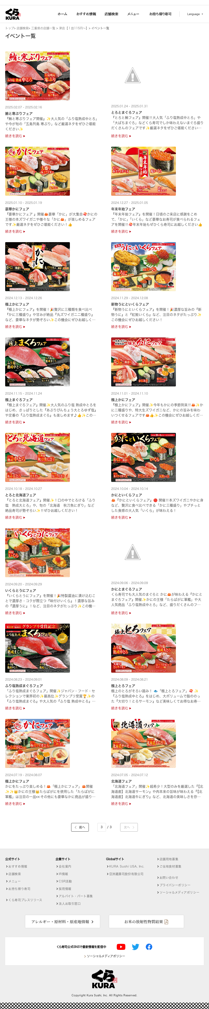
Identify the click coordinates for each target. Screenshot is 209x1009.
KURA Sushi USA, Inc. (126, 866)
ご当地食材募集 (170, 866)
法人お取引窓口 (70, 903)
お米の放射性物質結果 (143, 921)
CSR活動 (65, 881)
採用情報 (65, 888)
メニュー (14, 881)
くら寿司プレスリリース (25, 899)
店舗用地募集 (169, 859)
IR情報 (63, 873)
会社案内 (65, 866)
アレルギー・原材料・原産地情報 (60, 921)
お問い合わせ (169, 877)
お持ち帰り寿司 (19, 888)
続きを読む (15, 136)
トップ (9, 28)
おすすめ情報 (17, 866)
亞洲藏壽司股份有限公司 (126, 873)
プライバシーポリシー (175, 885)
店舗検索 (23, 28)
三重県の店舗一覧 (43, 28)
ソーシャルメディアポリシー (179, 892)
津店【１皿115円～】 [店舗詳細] (74, 28)
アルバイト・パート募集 (76, 896)
